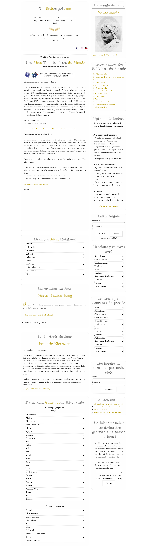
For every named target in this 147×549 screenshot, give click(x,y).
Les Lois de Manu (100, 93)
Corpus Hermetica (100, 85)
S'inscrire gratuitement (109, 206)
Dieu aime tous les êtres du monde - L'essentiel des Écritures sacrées (50, 129)
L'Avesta (96, 99)
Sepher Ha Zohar (100, 107)
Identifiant (96, 220)
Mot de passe (97, 226)
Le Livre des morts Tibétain (104, 104)
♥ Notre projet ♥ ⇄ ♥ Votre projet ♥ (107, 412)
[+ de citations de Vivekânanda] (104, 55)
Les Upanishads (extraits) (103, 91)
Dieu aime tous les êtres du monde (107, 407)
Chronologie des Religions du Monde (108, 404)
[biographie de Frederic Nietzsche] (36, 388)
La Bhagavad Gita (100, 88)
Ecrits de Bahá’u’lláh (101, 102)
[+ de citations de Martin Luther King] (38, 315)
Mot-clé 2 (96, 382)
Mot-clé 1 (96, 377)
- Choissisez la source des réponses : (108, 476)
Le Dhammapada (100, 74)
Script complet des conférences (36, 184)
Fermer (116, 233)
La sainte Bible (99, 82)
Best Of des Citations (102, 409)
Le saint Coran (99, 96)
